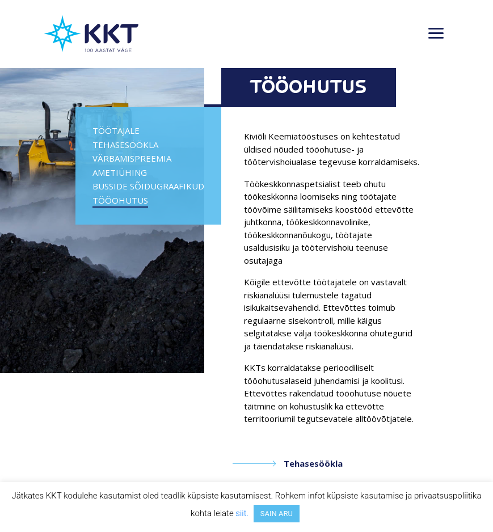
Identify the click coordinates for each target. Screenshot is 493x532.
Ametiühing (119, 172)
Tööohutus (120, 200)
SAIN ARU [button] (276, 513)
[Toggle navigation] (436, 34)
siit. (241, 513)
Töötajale (116, 130)
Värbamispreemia (131, 158)
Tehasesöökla (125, 144)
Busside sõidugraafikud (148, 186)
